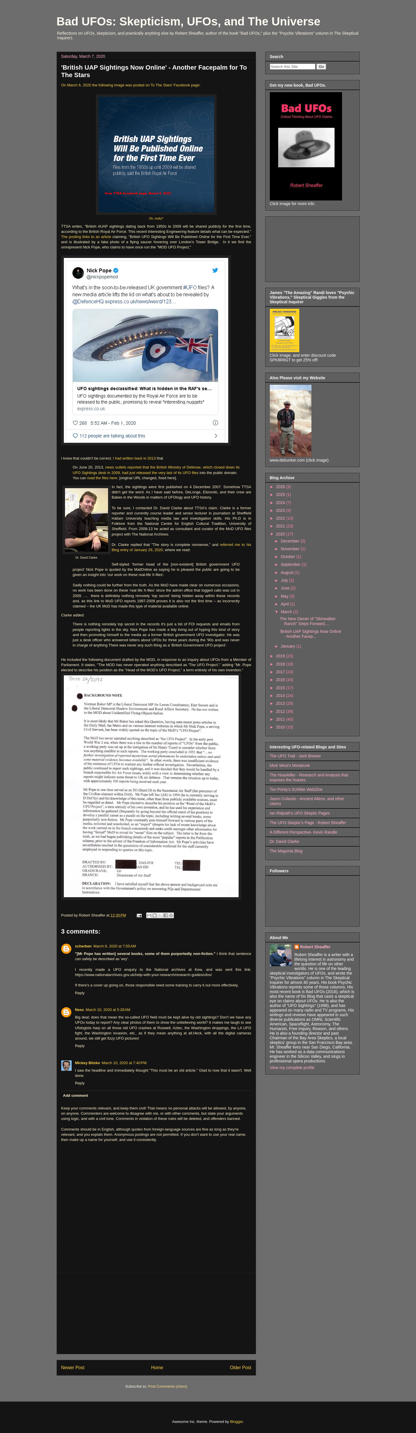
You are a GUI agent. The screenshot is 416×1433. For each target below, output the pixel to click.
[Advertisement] (156, 1313)
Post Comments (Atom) (167, 1386)
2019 (281, 656)
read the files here (102, 478)
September (291, 564)
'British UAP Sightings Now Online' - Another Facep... (310, 634)
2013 (281, 703)
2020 (281, 534)
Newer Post (73, 1367)
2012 (281, 711)
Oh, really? (156, 218)
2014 (281, 695)
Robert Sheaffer (315, 947)
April (285, 604)
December (290, 541)
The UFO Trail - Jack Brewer (295, 756)
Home (157, 1367)
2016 (281, 679)
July (285, 580)
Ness (79, 1010)
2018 (281, 664)
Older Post (240, 1367)
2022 (281, 518)
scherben (83, 946)
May (285, 596)
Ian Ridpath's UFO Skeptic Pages (300, 813)
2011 (281, 719)
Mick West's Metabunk (290, 765)
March (287, 611)
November (290, 549)
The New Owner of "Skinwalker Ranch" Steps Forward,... (307, 621)
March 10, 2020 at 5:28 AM (108, 1010)
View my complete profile (292, 1067)
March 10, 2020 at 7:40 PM (124, 1063)
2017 (281, 672)
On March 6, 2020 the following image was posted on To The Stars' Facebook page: (131, 85)
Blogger (236, 1421)
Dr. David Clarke (284, 841)
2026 (281, 486)
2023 (281, 510)
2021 (281, 526)
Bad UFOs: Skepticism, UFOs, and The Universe (189, 21)
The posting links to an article (86, 237)
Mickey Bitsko (87, 1063)
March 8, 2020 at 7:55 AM (114, 946)
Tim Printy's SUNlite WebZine (296, 789)
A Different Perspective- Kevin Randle (303, 832)
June (286, 588)
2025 (281, 494)
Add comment (75, 1095)
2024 (281, 502)
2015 (281, 687)
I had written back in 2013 (134, 458)
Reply (80, 993)
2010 (281, 727)
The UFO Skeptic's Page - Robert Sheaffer (308, 822)
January (288, 646)
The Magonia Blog (286, 851)
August (287, 572)
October (288, 556)
